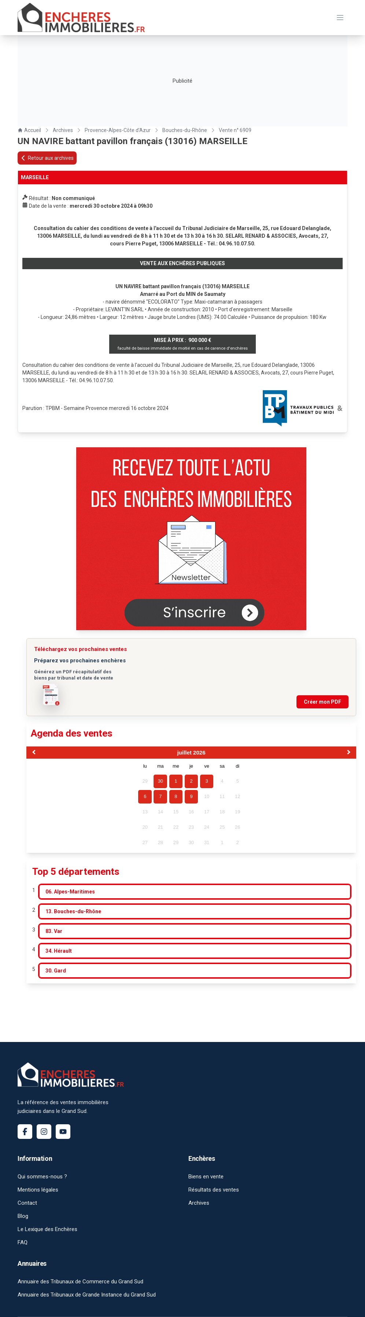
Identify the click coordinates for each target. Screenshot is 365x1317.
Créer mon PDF (322, 702)
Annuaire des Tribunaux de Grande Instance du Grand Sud (87, 1294)
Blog (23, 1216)
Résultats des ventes (213, 1189)
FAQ (22, 1242)
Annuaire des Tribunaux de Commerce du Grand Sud (80, 1281)
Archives (63, 130)
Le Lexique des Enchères (47, 1229)
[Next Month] (349, 753)
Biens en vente (206, 1176)
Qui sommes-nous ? (42, 1176)
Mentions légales (38, 1189)
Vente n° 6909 (235, 130)
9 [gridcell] (191, 796)
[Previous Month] (33, 753)
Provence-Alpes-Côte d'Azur (118, 130)
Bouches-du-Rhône (184, 130)
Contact (27, 1203)
